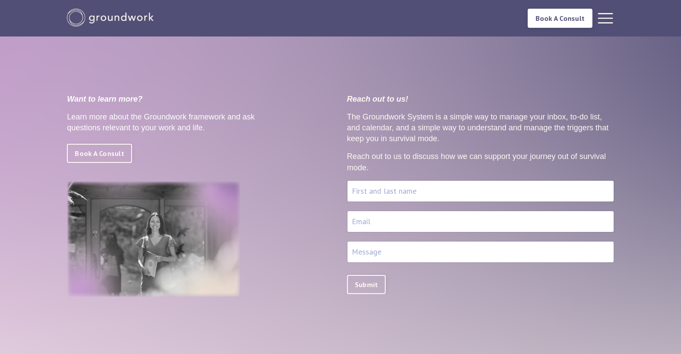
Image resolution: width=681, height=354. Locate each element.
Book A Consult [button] (560, 18)
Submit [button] (366, 284)
